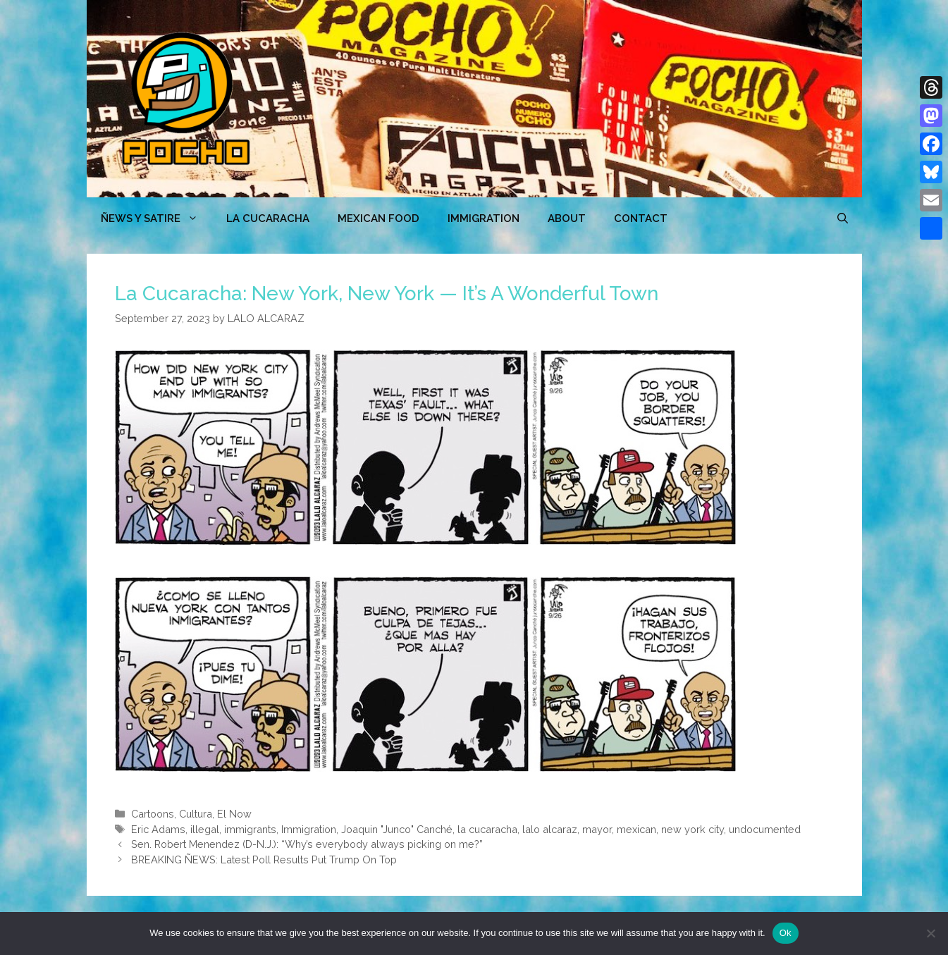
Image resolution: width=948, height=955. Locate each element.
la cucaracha (487, 829)
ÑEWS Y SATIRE (156, 218)
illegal (204, 829)
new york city (692, 829)
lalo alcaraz (549, 829)
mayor (597, 829)
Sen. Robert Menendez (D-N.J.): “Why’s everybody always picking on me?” (307, 844)
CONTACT (640, 218)
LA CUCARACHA (267, 218)
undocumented (765, 829)
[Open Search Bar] (842, 218)
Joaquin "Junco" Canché (397, 829)
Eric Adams (158, 829)
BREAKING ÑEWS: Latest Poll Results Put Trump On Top (264, 859)
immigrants (250, 829)
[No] (930, 933)
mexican (636, 829)
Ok (786, 933)
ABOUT (567, 218)
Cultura (195, 814)
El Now (234, 814)
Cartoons (152, 814)
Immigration (483, 218)
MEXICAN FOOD (378, 218)
